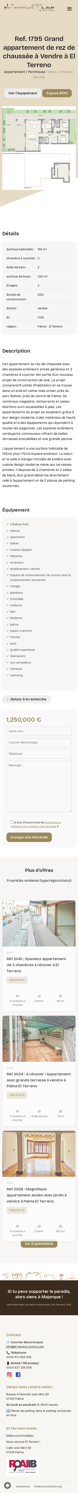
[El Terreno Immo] (29, 7)
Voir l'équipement (22, 93)
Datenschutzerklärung (48, 1486)
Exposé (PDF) (57, 93)
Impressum (23, 1486)
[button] (7, 1485)
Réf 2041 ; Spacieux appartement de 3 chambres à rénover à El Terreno (36, 971)
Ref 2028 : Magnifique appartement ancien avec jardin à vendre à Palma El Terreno (37, 1202)
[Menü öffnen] (69, 8)
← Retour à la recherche (26, 699)
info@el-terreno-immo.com (25, 1346)
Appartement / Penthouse (24, 72)
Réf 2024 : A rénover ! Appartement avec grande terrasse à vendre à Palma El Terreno (39, 1086)
